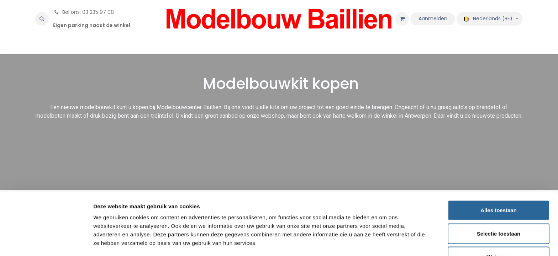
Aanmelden (432, 18)
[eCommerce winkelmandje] (402, 19)
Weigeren (498, 233)
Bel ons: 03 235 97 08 (83, 12)
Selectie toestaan (499, 210)
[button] (42, 19)
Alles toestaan (498, 186)
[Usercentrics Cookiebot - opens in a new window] (46, 242)
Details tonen (384, 242)
